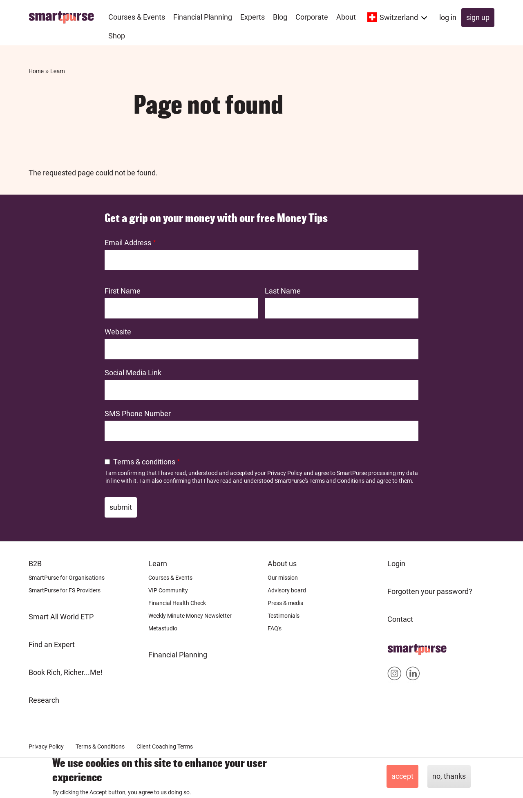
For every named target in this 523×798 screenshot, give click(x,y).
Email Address (128, 242)
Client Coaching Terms (164, 746)
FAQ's (275, 628)
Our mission (283, 577)
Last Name (283, 291)
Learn (57, 71)
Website (118, 331)
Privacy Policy (284, 473)
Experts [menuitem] (252, 17)
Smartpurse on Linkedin (413, 675)
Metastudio (162, 628)
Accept (402, 776)
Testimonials (283, 615)
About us (282, 563)
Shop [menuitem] (116, 35)
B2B (35, 563)
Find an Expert (52, 644)
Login (396, 563)
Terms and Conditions (336, 480)
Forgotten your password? (429, 591)
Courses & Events (170, 577)
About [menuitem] (346, 17)
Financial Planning (177, 654)
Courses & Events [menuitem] (136, 17)
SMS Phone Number (138, 413)
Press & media (286, 603)
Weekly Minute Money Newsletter (190, 615)
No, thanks (449, 776)
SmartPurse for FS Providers (65, 590)
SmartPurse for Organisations (67, 577)
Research (44, 700)
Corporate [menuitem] (311, 17)
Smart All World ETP (61, 616)
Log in (447, 17)
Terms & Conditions (100, 746)
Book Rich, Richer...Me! (66, 672)
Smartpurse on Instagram (394, 675)
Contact (400, 619)
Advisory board (287, 590)
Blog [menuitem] (280, 17)
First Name (123, 291)
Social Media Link (133, 372)
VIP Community (168, 590)
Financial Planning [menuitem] (202, 17)
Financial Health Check (177, 603)
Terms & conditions (144, 461)
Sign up (477, 17)
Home (36, 71)
